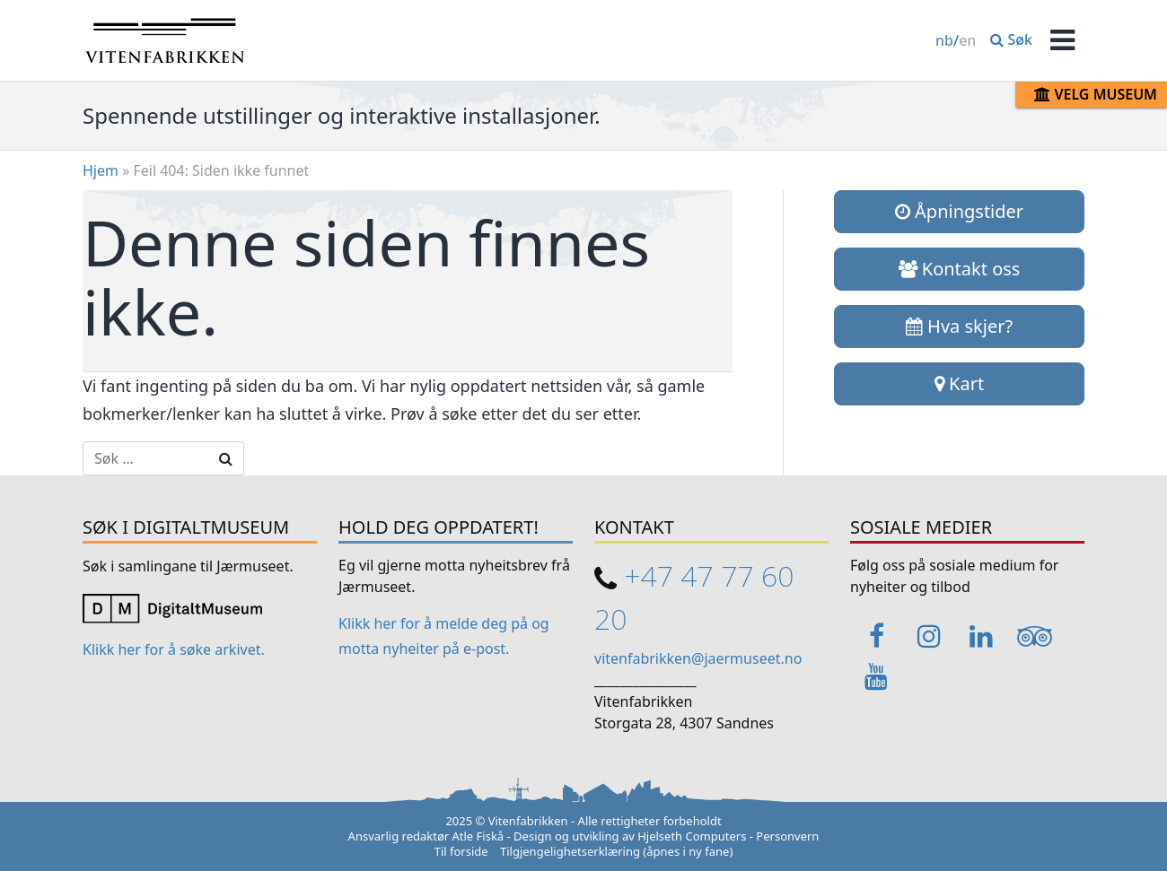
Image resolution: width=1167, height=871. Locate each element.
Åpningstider (959, 211)
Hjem (100, 170)
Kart (959, 383)
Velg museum (1095, 94)
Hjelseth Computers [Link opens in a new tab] (691, 836)
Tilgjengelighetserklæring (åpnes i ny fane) (616, 851)
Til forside (461, 851)
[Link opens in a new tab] (172, 606)
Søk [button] (1011, 39)
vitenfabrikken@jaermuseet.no (698, 658)
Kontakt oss (960, 269)
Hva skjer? (959, 326)
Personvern (787, 836)
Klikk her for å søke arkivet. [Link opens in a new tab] (174, 649)
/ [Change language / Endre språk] (955, 40)
